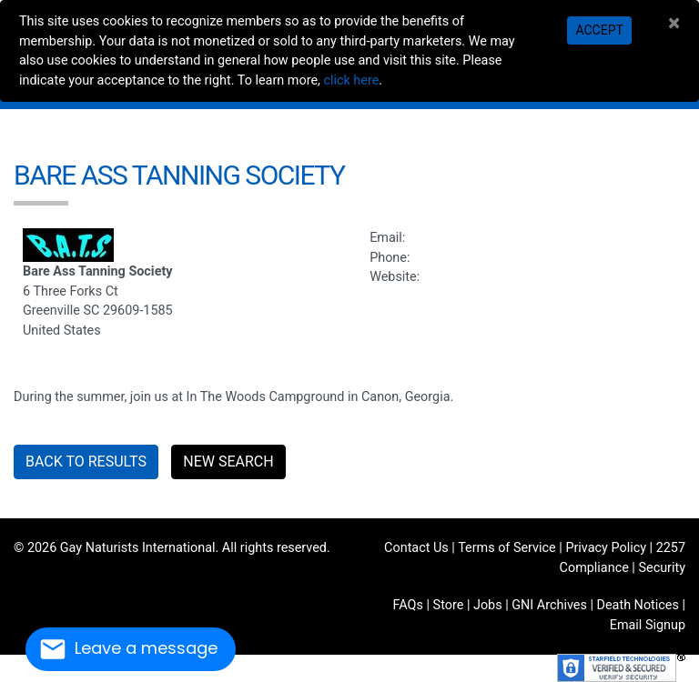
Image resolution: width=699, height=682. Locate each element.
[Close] (674, 23)
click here (351, 80)
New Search (228, 461)
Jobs (487, 605)
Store (448, 605)
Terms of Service (507, 548)
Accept (599, 30)
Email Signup (647, 625)
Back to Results (86, 461)
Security (661, 568)
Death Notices (638, 605)
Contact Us (416, 548)
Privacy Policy (605, 548)
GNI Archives (549, 605)
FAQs (408, 605)
